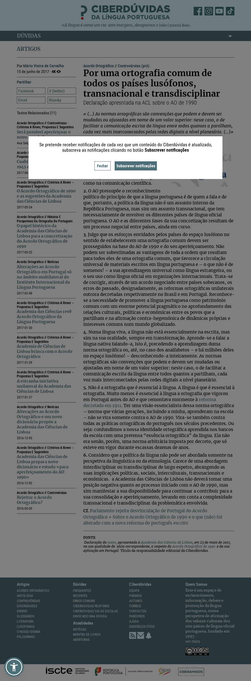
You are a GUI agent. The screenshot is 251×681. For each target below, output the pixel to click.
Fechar (102, 165)
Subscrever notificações (135, 165)
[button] (14, 667)
